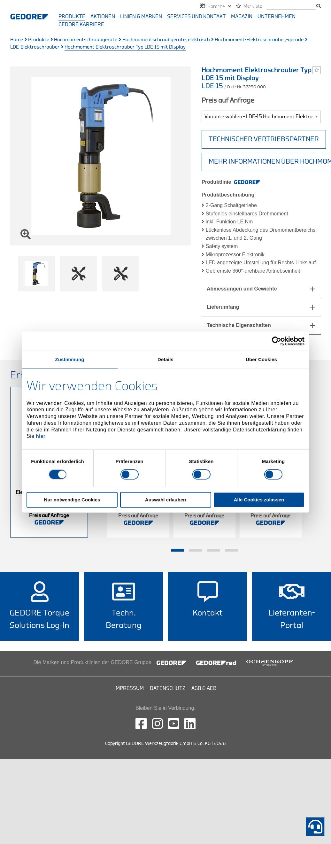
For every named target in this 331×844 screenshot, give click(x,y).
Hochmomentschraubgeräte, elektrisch (166, 39)
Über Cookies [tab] (261, 359)
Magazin (241, 16)
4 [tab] (231, 550)
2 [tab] (195, 550)
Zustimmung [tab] (69, 359)
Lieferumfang (223, 307)
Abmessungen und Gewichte (242, 288)
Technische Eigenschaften (239, 325)
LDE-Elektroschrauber (34, 47)
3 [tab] (213, 550)
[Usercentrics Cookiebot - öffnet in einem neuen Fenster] (276, 341)
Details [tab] (165, 359)
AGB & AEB (204, 688)
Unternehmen (277, 16)
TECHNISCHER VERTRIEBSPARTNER (264, 139)
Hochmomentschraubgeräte (85, 39)
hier (41, 436)
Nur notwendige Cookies (72, 499)
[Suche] (290, 7)
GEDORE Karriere (81, 24)
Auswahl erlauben (165, 499)
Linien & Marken (141, 16)
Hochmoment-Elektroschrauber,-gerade (259, 39)
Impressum (129, 688)
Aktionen (102, 16)
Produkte (71, 16)
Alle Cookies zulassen (259, 499)
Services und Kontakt (196, 16)
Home (16, 39)
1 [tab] (177, 550)
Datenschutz (167, 688)
